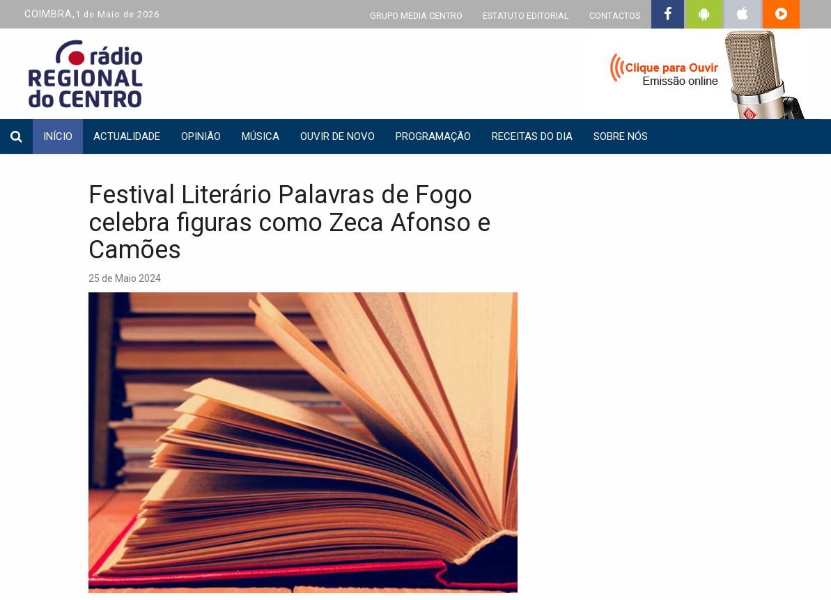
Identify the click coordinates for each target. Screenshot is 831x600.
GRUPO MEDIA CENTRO (416, 15)
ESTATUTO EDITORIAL (526, 15)
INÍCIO (57, 136)
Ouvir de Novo (337, 136)
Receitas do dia (532, 136)
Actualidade (126, 136)
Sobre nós (620, 136)
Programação (433, 136)
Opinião (201, 136)
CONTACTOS (614, 15)
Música (260, 136)
